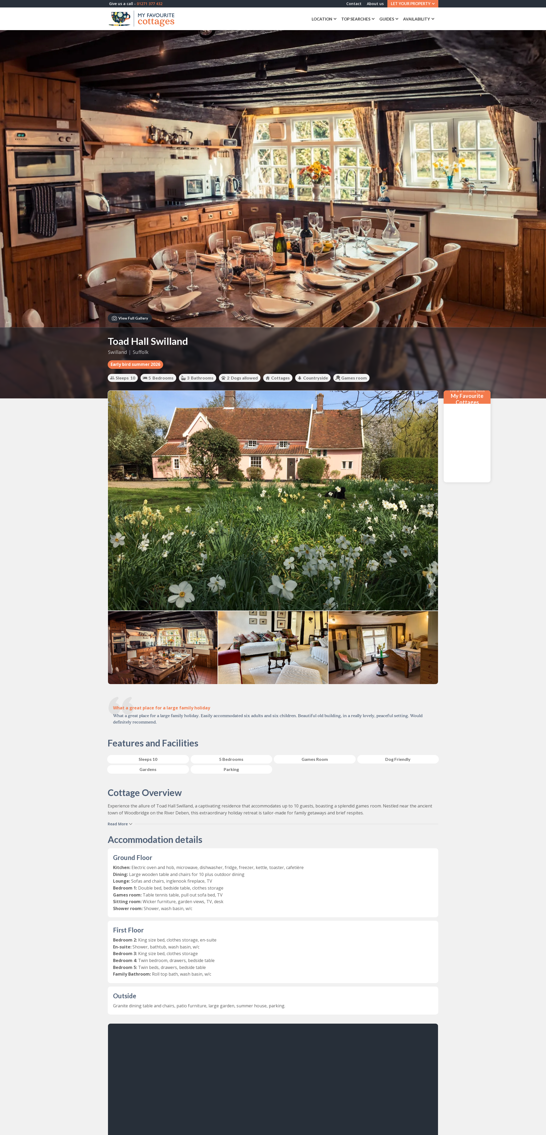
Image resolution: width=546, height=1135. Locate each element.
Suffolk (140, 352)
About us (372, 4)
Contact (351, 4)
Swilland (117, 352)
